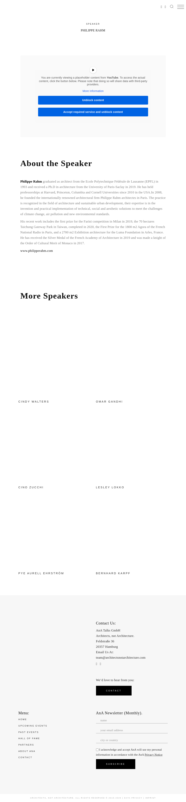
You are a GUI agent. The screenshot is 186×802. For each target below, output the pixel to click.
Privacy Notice (153, 754)
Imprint (150, 798)
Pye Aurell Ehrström (41, 573)
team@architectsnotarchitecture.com (121, 657)
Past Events (28, 732)
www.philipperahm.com (36, 251)
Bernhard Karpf (113, 573)
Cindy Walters (33, 401)
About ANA (27, 751)
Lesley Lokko (110, 487)
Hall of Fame (29, 738)
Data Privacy (133, 798)
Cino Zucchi (31, 487)
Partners (26, 745)
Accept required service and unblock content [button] (93, 112)
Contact (25, 757)
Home (22, 719)
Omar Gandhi (109, 401)
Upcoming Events (32, 726)
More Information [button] (93, 91)
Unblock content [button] (93, 100)
